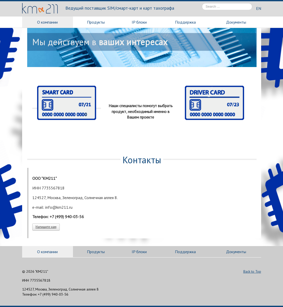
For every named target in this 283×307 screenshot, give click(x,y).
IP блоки (139, 22)
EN (258, 8)
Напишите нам (46, 227)
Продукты (96, 22)
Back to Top (252, 271)
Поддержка (185, 22)
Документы (236, 22)
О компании (47, 22)
